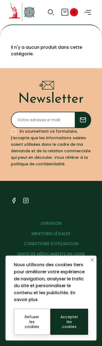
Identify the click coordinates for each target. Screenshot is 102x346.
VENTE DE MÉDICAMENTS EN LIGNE (51, 254)
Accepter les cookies (69, 321)
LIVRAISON (51, 223)
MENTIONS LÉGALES (51, 233)
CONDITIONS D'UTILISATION (51, 244)
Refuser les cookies (32, 321)
